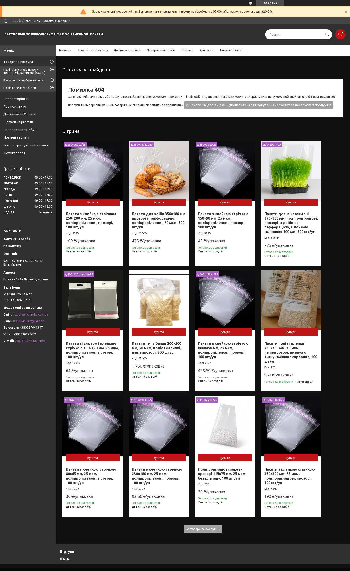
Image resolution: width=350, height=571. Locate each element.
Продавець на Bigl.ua (175, 562)
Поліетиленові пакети (19, 88)
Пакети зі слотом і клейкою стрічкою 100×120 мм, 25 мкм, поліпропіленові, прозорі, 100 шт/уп (312, 214)
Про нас (187, 50)
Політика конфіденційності (220, 566)
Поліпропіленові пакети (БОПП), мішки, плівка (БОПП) (24, 71)
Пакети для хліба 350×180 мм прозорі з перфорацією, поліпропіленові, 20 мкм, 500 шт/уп (142, 214)
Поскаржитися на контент (183, 566)
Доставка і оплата (127, 50)
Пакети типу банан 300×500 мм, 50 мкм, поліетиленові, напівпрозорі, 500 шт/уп (88, 341)
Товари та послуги (91, 50)
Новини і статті (231, 50)
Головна (65, 50)
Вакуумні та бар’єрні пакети (23, 80)
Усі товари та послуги (201, 515)
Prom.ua (197, 558)
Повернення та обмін (20, 130)
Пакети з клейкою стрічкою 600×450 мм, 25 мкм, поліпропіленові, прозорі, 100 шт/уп (145, 341)
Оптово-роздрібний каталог (26, 145)
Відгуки (65, 544)
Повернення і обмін (161, 50)
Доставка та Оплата (19, 114)
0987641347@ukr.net (28, 321)
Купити (88, 193)
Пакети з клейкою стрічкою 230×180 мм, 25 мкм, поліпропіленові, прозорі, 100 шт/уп (317, 341)
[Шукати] (327, 34)
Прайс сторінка (15, 99)
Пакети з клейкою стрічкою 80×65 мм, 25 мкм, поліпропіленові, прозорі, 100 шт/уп (258, 341)
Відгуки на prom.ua (18, 122)
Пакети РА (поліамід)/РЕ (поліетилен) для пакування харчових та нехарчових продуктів (260, 105)
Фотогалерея (14, 153)
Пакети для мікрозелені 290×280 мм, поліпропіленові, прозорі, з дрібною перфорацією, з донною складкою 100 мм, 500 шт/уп (260, 218)
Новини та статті (16, 137)
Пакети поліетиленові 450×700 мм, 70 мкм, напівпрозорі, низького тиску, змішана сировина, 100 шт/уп (201, 344)
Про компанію (14, 106)
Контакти (206, 50)
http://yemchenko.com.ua (30, 314)
